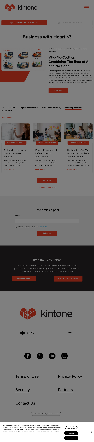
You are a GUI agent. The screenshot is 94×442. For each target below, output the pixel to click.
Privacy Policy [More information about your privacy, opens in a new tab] (57, 431)
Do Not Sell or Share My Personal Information (71, 427)
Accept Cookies (71, 438)
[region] (47, 432)
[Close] (92, 432)
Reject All (71, 433)
